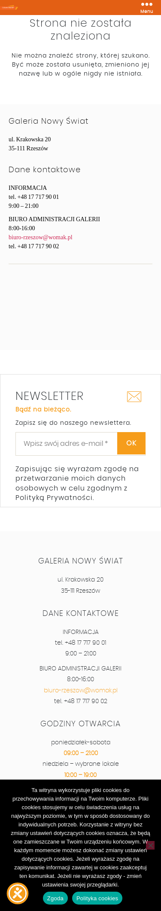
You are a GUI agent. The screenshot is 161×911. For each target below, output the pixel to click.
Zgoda (55, 898)
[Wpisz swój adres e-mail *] (80, 443)
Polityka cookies (97, 898)
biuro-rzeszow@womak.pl (41, 237)
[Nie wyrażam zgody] (150, 845)
